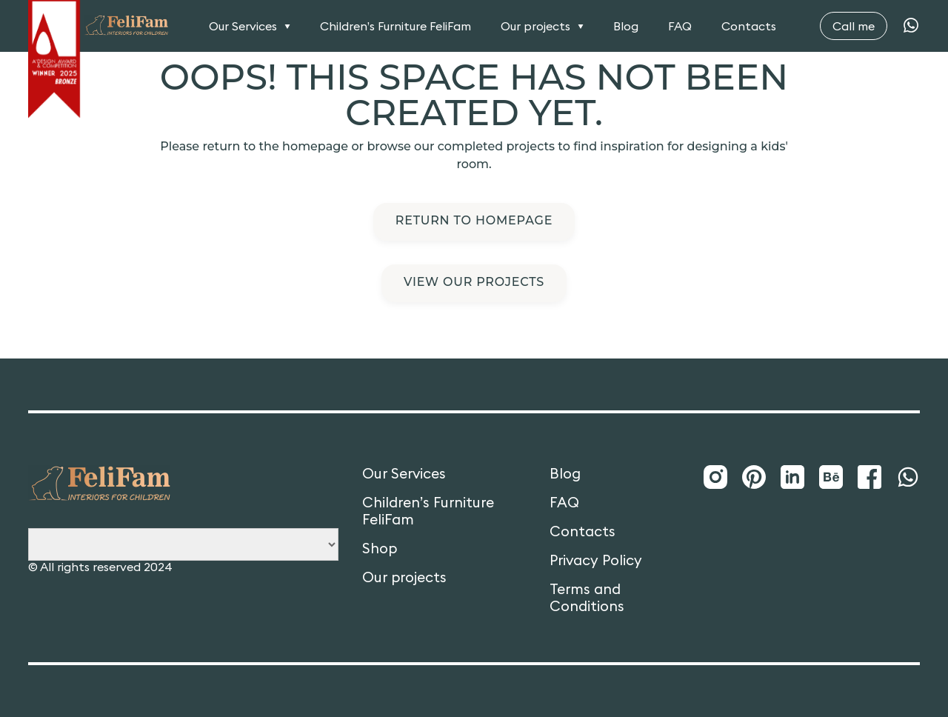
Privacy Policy (596, 560)
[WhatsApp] (911, 26)
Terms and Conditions (587, 598)
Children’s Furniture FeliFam (395, 26)
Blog (625, 26)
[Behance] (831, 477)
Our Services (243, 26)
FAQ (680, 26)
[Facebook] (869, 477)
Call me (853, 26)
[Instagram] (715, 477)
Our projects (535, 26)
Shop (379, 548)
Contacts (748, 26)
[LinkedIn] (792, 477)
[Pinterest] (754, 477)
